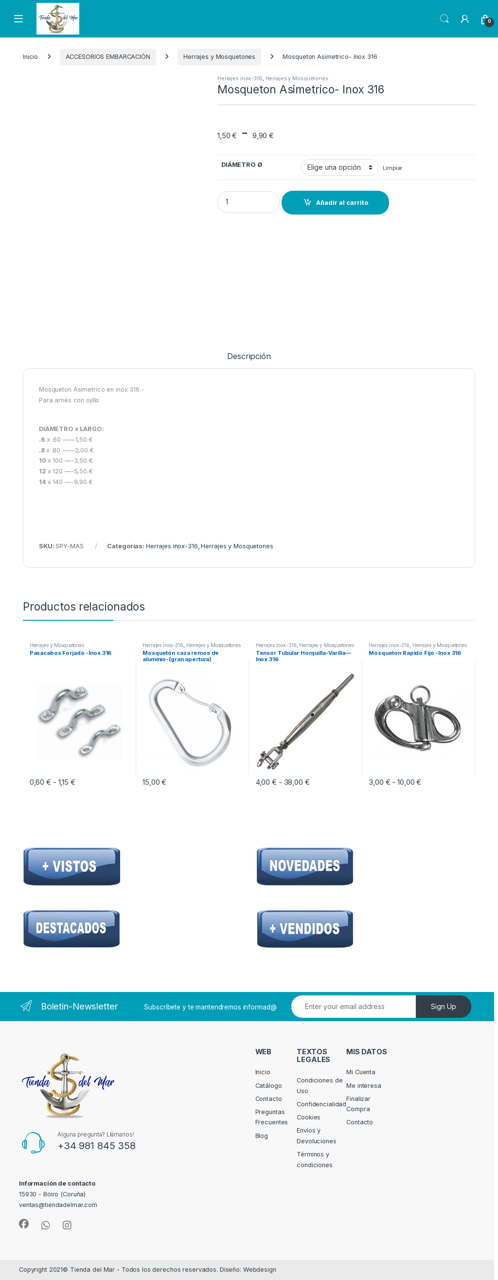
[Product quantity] (248, 202)
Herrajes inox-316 (240, 78)
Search (444, 19)
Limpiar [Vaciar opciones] (392, 167)
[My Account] (465, 19)
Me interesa (363, 1085)
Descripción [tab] (249, 356)
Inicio (30, 56)
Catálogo (268, 1085)
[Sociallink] (24, 1224)
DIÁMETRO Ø (242, 164)
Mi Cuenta (360, 1072)
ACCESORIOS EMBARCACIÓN (108, 56)
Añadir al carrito (342, 202)
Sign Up (443, 1006)
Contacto (268, 1098)
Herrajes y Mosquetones (219, 56)
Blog (261, 1135)
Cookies (308, 1117)
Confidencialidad (321, 1104)
